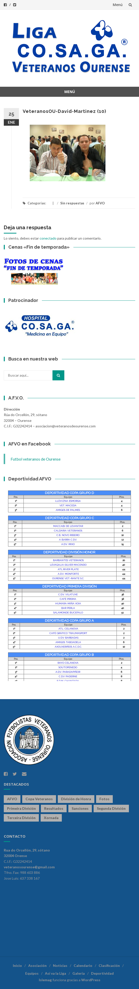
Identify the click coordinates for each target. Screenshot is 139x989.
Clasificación (109, 965)
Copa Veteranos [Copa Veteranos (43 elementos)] (39, 799)
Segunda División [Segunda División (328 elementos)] (111, 808)
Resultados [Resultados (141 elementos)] (53, 808)
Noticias (60, 965)
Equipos (32, 973)
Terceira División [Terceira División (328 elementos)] (21, 818)
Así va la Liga (55, 973)
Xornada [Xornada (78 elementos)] (51, 818)
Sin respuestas (72, 203)
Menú (118, 4)
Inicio (17, 965)
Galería (78, 973)
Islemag (45, 980)
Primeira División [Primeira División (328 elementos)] (21, 808)
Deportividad (102, 973)
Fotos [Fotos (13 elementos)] (104, 799)
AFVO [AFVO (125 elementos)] (12, 799)
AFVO (100, 203)
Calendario (83, 965)
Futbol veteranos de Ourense (36, 459)
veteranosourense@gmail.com (29, 867)
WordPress (90, 980)
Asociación (37, 965)
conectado (48, 238)
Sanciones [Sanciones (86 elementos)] (80, 808)
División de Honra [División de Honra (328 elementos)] (76, 799)
